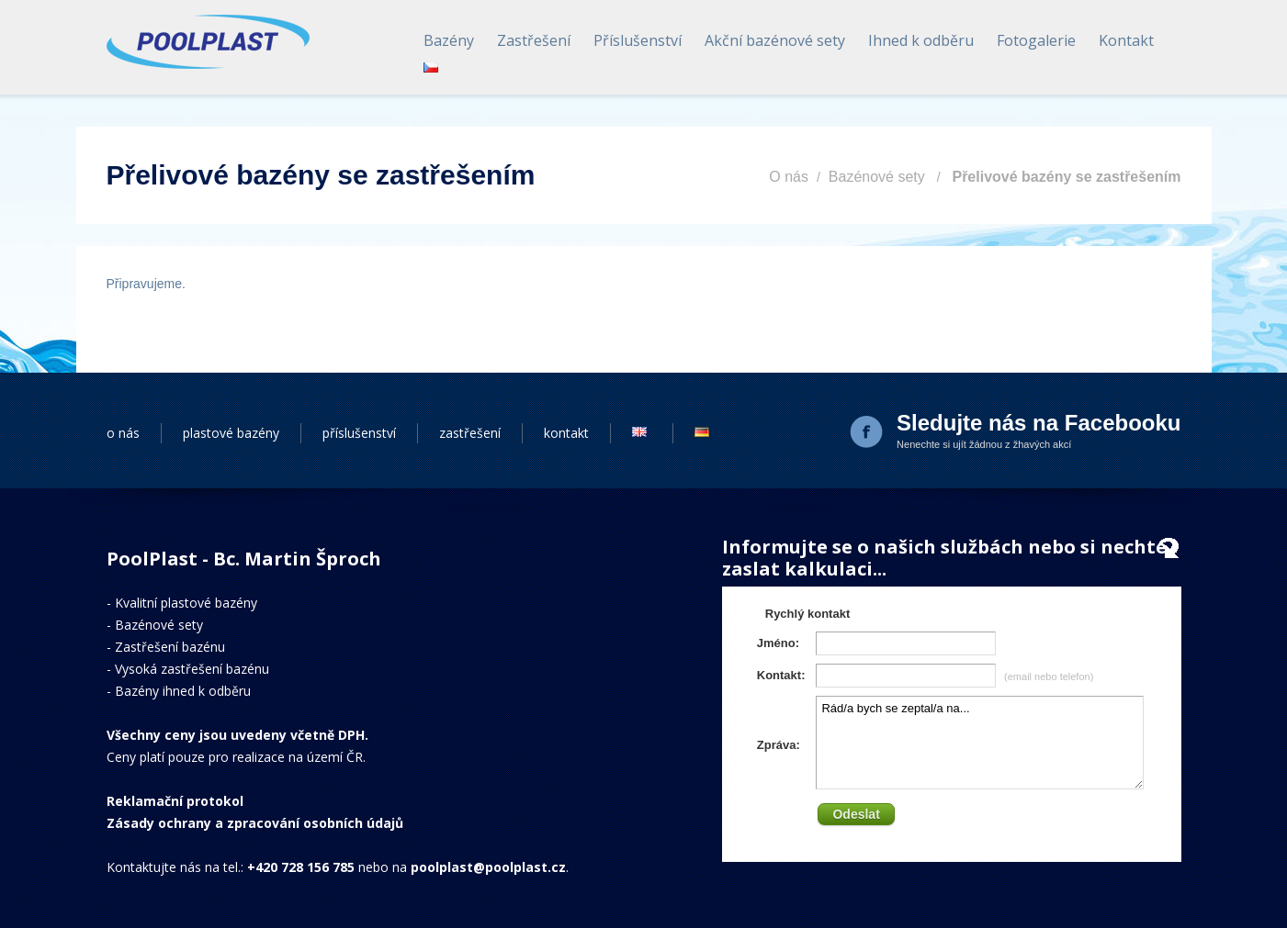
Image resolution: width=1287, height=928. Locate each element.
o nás (123, 433)
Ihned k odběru (921, 40)
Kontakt (1126, 40)
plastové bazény (231, 433)
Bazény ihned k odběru (183, 690)
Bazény (448, 40)
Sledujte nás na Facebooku (1038, 422)
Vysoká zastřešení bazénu (192, 668)
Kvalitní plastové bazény (186, 602)
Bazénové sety (877, 176)
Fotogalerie (1036, 40)
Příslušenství (637, 40)
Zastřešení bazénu (170, 646)
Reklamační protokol (175, 801)
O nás (788, 176)
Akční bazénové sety (775, 40)
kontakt (566, 433)
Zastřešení (533, 40)
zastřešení (470, 433)
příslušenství (359, 433)
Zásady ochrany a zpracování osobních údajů (255, 823)
